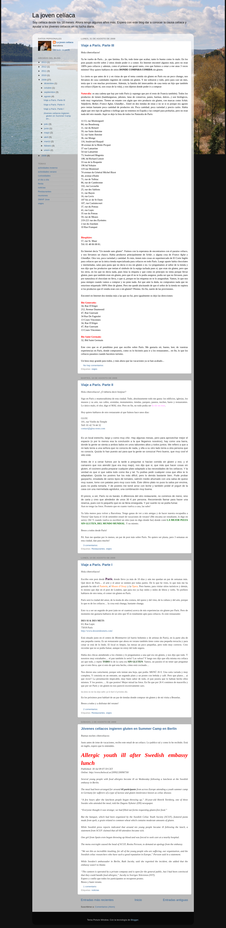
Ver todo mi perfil (61, 50)
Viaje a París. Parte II (97, 385)
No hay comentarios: (93, 365)
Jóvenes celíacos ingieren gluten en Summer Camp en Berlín (129, 728)
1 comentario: (90, 886)
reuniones (43, 195)
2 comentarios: (90, 709)
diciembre (49, 83)
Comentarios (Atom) (105, 907)
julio (46, 124)
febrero (48, 145)
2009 (44, 80)
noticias (95, 890)
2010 (44, 75)
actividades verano (47, 172)
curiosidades (44, 175)
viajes (94, 369)
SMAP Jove (44, 199)
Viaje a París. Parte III (97, 45)
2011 (44, 71)
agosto (47, 96)
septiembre (50, 92)
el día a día (43, 179)
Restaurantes (98, 549)
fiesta (40, 183)
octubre (48, 88)
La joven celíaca (53, 15)
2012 (44, 66)
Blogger (134, 920)
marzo (47, 141)
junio (46, 128)
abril (46, 137)
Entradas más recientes (97, 900)
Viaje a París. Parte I (96, 564)
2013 (44, 62)
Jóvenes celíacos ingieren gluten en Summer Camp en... (57, 116)
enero (47, 150)
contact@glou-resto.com (93, 428)
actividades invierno (48, 168)
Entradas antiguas (175, 900)
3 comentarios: (90, 545)
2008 (44, 155)
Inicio (138, 900)
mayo (47, 132)
